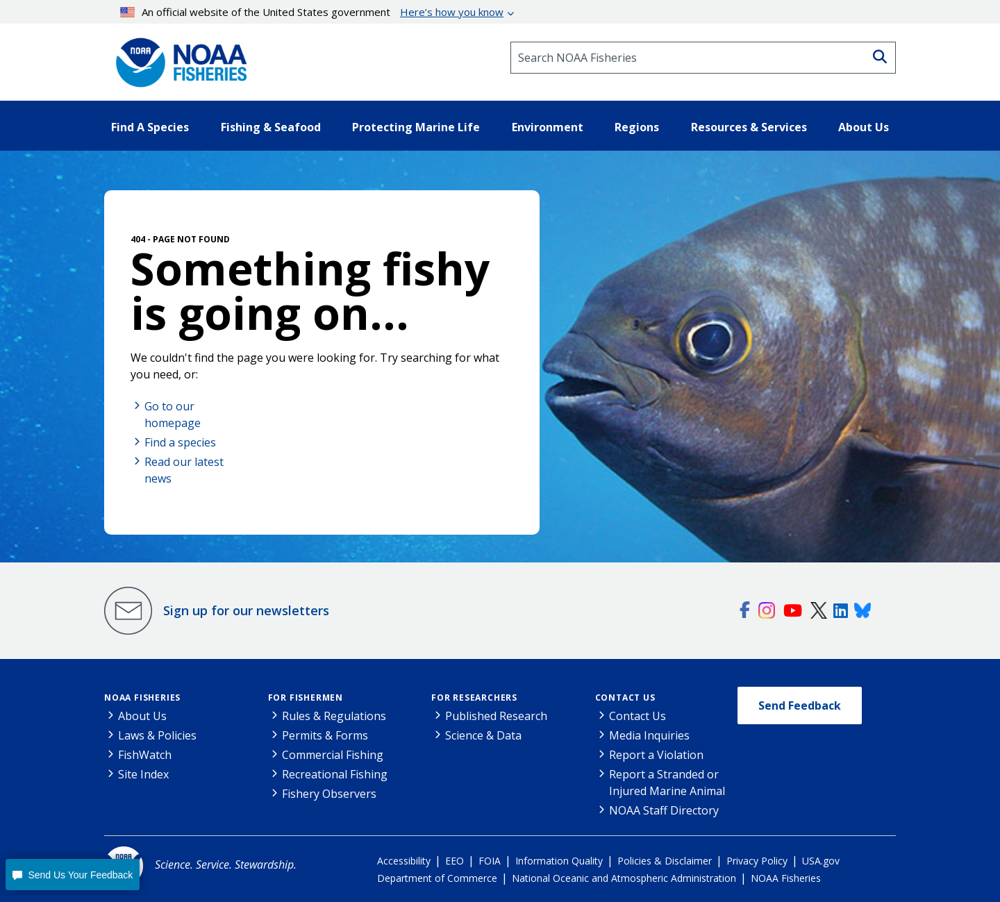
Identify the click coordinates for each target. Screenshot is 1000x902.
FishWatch (145, 754)
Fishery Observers (329, 793)
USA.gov (821, 860)
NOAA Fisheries (142, 697)
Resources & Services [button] (749, 127)
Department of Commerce (437, 878)
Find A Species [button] (150, 127)
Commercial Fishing (332, 754)
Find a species (180, 442)
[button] (73, 874)
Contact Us (625, 697)
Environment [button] (547, 127)
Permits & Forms (325, 735)
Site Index (143, 774)
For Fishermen (305, 697)
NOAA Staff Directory (664, 810)
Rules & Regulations (334, 716)
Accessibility (404, 860)
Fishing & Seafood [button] (271, 127)
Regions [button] (637, 127)
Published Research (496, 716)
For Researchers (474, 697)
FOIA (489, 860)
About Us (142, 716)
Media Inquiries (649, 735)
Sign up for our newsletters (246, 610)
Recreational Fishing (335, 774)
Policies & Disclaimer (664, 860)
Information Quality (559, 860)
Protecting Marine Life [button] (416, 127)
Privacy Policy (757, 860)
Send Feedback (799, 705)
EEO (454, 860)
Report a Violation (656, 754)
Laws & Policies (157, 735)
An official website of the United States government (312, 11)
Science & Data (483, 735)
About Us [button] (863, 127)
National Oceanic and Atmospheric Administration (624, 878)
